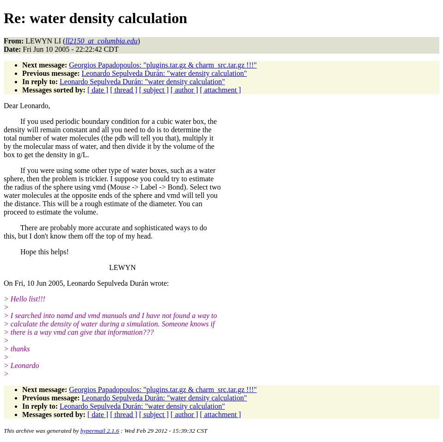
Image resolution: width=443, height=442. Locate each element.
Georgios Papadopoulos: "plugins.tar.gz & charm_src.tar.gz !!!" (163, 65)
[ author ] (184, 90)
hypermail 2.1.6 (99, 430)
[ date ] (97, 90)
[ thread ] (123, 90)
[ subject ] (154, 90)
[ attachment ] (220, 90)
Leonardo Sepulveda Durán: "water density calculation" (164, 73)
